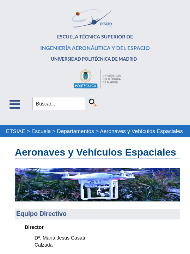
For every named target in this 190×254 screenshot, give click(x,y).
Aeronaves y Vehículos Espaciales (141, 131)
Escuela (41, 131)
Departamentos (75, 131)
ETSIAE (15, 131)
